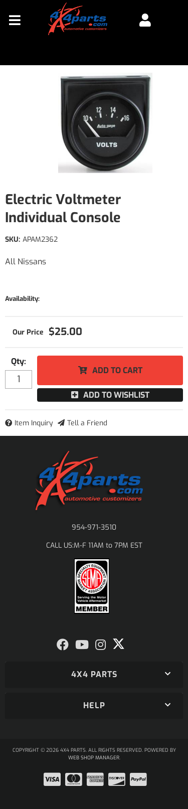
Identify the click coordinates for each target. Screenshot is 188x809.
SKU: (12, 239)
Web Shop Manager (93, 757)
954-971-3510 (94, 527)
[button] (94, 675)
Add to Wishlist (116, 395)
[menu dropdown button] (15, 20)
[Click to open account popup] (145, 20)
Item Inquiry (34, 423)
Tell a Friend (87, 423)
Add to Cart (117, 370)
